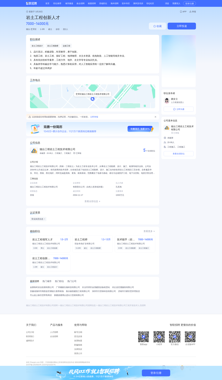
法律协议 (78, 349)
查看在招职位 (179, 154)
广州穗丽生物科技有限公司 (68, 287)
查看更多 (148, 231)
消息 (167, 3)
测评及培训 (138, 3)
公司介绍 (30, 332)
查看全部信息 (91, 201)
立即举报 (94, 117)
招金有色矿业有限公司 (84, 243)
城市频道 (69, 3)
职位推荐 (57, 3)
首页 (47, 3)
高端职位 (103, 3)
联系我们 (30, 336)
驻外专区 (126, 3)
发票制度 (78, 340)
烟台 (28, 29)
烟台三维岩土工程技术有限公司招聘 (42, 305)
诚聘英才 (30, 340)
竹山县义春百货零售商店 (41, 295)
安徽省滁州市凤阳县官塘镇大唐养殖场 (47, 291)
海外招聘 (115, 3)
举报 (194, 11)
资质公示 (78, 353)
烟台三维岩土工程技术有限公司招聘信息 (78, 305)
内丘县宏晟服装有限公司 (123, 287)
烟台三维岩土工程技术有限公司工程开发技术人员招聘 (122, 305)
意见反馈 (78, 336)
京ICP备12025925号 (33, 365)
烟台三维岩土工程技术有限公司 (57, 149)
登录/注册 (189, 3)
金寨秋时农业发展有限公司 (42, 287)
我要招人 (176, 3)
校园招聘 (92, 3)
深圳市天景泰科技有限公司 (104, 291)
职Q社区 (150, 3)
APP (184, 11)
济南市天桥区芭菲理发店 (129, 291)
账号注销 (78, 332)
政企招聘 (81, 3)
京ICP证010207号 (49, 365)
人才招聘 (54, 332)
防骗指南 (78, 345)
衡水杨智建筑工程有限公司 (78, 291)
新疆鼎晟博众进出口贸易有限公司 (69, 295)
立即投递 (182, 26)
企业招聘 (54, 336)
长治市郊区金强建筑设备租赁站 (96, 287)
